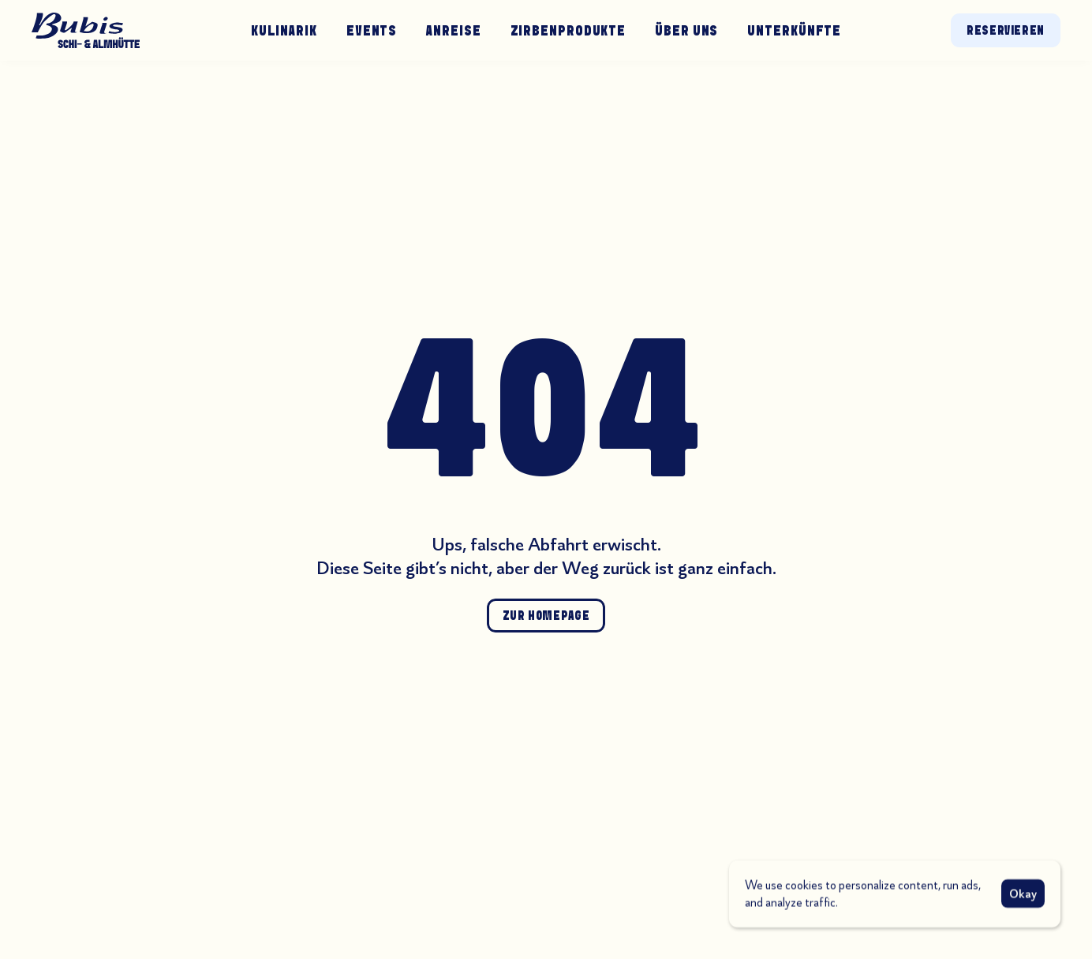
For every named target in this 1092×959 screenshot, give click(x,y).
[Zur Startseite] (86, 30)
